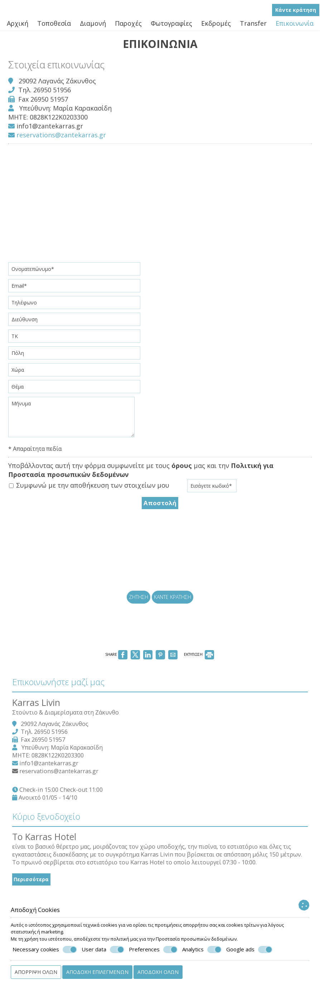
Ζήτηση (137, 618)
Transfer (253, 27)
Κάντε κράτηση (296, 13)
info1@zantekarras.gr (52, 134)
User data (103, 949)
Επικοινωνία (295, 27)
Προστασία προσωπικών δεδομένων (196, 939)
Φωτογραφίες (171, 27)
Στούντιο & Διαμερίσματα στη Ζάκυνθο (71, 758)
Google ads (249, 949)
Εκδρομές (216, 27)
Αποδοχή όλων (158, 972)
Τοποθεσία (54, 27)
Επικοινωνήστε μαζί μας (64, 721)
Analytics (202, 949)
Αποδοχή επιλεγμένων (97, 972)
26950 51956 (54, 98)
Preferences (153, 949)
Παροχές (128, 27)
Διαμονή (93, 27)
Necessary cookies (45, 949)
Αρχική (17, 27)
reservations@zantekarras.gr (59, 143)
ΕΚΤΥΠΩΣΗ (199, 688)
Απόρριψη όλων (36, 972)
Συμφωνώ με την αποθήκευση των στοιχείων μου (91, 493)
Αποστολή (160, 510)
